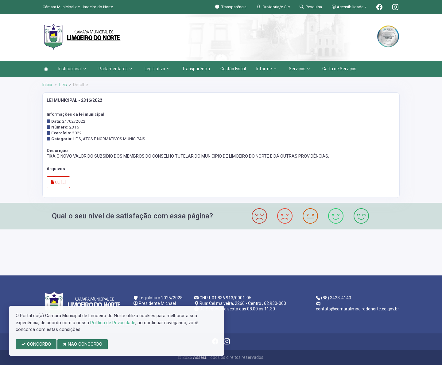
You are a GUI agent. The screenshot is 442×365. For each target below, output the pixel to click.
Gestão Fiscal (233, 68)
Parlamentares (115, 68)
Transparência (196, 68)
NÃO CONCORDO (82, 344)
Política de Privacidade (112, 322)
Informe (266, 68)
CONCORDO (36, 344)
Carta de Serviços (339, 68)
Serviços (299, 68)
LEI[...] (58, 182)
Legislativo (157, 68)
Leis (62, 84)
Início (47, 84)
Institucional (72, 68)
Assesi (199, 357)
